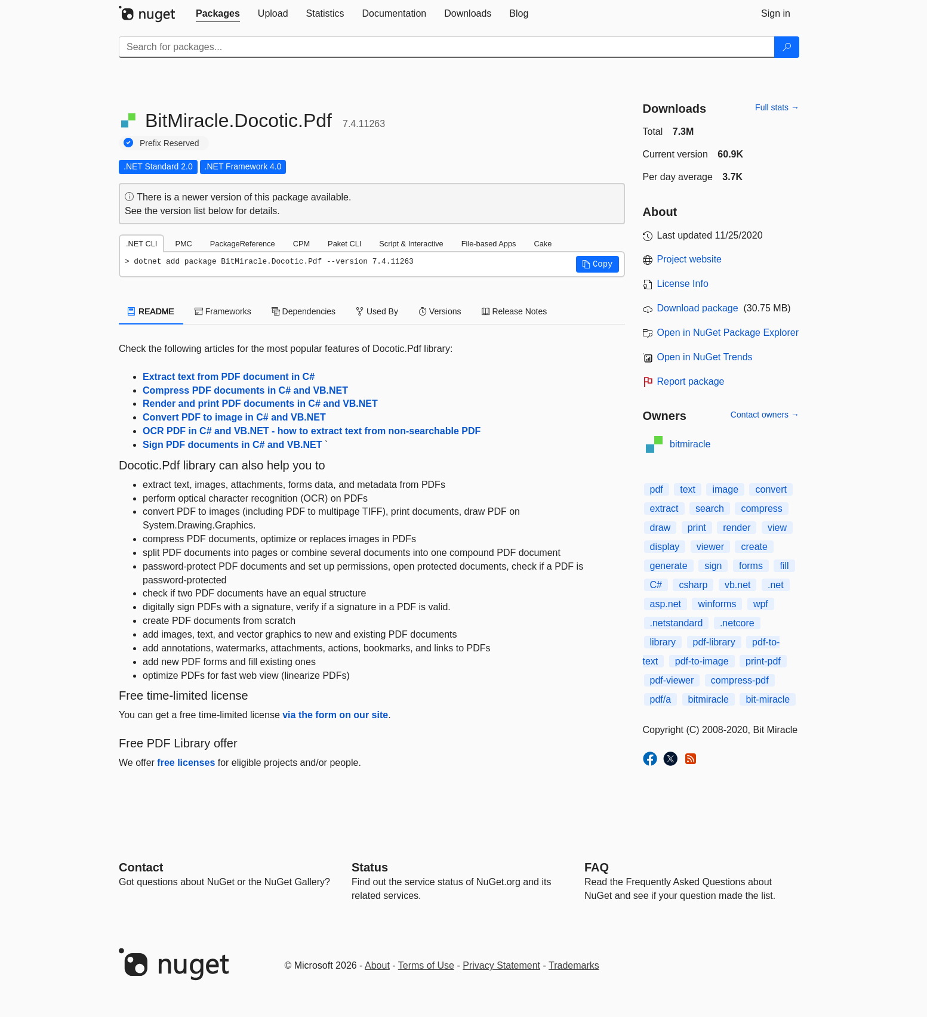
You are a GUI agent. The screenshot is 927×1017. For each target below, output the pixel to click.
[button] (597, 264)
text (687, 489)
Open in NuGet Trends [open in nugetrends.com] (705, 357)
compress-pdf (740, 680)
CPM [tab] (301, 243)
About (377, 965)
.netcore (737, 623)
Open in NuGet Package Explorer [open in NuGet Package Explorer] (728, 332)
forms (751, 566)
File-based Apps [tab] (488, 243)
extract (664, 508)
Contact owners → (765, 414)
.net (776, 585)
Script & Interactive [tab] (411, 243)
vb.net (738, 585)
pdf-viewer (672, 680)
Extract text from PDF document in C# (229, 377)
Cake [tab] (543, 243)
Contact (141, 867)
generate (669, 566)
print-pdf (763, 661)
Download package (697, 308)
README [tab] (151, 311)
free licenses (186, 763)
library (663, 642)
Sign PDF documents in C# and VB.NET (232, 445)
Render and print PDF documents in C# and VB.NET (260, 403)
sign (713, 566)
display (665, 547)
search (709, 508)
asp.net (665, 604)
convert (770, 489)
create (754, 547)
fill (784, 566)
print (697, 528)
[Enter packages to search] (447, 47)
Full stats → (777, 107)
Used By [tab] (377, 311)
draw (660, 528)
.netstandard (676, 623)
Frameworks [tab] (223, 311)
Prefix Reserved (169, 143)
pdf (656, 489)
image (725, 489)
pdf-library (714, 642)
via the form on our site (335, 715)
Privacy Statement (501, 965)
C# (656, 585)
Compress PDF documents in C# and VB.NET (245, 390)
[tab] (218, 14)
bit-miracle (768, 699)
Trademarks (574, 965)
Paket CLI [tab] (344, 243)
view (777, 528)
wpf (760, 604)
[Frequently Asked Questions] (596, 867)
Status (370, 867)
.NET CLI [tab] (141, 243)
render (736, 528)
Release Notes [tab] (514, 311)
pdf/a (661, 699)
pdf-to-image (702, 661)
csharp (693, 585)
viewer (710, 547)
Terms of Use (426, 965)
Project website (689, 259)
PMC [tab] (183, 243)
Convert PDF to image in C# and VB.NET (234, 417)
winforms (717, 604)
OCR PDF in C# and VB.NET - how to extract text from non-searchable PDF (312, 431)
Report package (691, 381)
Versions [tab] (439, 311)
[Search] (786, 47)
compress (761, 508)
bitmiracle (690, 444)
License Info (683, 284)
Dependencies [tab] (303, 311)
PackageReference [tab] (242, 243)
